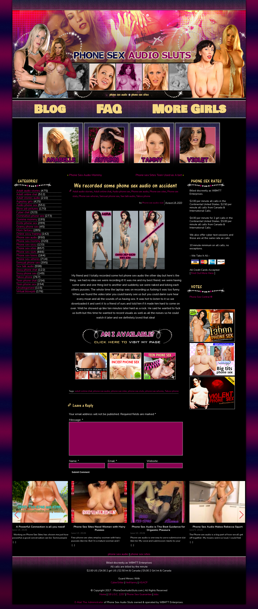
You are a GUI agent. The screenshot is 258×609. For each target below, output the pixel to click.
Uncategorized (25, 288)
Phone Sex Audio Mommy (85, 175)
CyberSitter (117, 582)
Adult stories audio (28, 198)
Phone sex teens (27, 255)
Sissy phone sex (26, 273)
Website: (152, 461)
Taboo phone (24, 277)
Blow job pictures (27, 209)
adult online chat (83, 391)
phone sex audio (101, 391)
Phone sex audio (26, 237)
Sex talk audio (25, 266)
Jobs (156, 594)
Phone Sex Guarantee (139, 594)
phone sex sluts (136, 391)
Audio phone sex (26, 205)
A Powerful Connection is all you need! (40, 526)
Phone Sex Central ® (201, 297)
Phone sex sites (26, 248)
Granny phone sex (27, 227)
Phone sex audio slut (152, 202)
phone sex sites (119, 391)
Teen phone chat (26, 281)
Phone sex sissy (26, 245)
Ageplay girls (24, 201)
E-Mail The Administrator (89, 602)
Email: (112, 461)
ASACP (143, 582)
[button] (241, 515)
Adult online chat (26, 194)
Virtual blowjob (25, 291)
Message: (76, 420)
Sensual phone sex (28, 263)
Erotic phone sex (26, 223)
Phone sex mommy (28, 241)
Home (102, 594)
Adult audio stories (28, 191)
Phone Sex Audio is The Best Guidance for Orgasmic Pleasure (158, 528)
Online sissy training (28, 234)
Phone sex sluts (26, 252)
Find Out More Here (202, 273)
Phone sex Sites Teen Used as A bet (159, 175)
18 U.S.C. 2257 (116, 594)
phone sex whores (154, 391)
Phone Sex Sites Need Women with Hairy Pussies (99, 528)
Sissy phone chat (26, 270)
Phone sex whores (28, 259)
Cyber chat (23, 212)
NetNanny (131, 582)
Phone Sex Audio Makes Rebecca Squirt (218, 526)
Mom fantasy (24, 230)
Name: (74, 461)
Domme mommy (26, 219)
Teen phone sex (26, 284)
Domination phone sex (30, 216)
